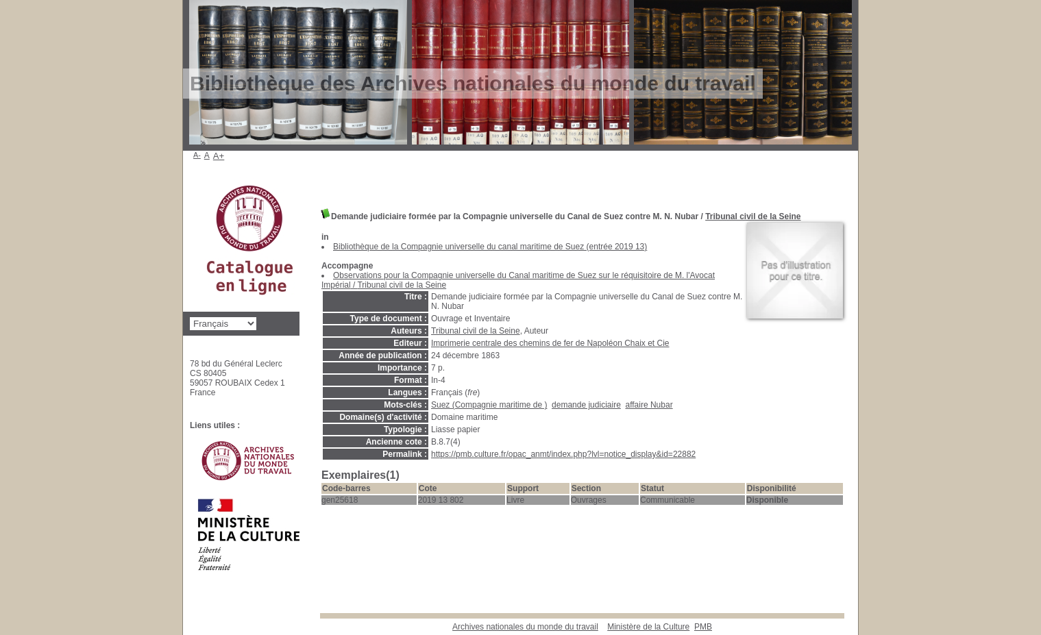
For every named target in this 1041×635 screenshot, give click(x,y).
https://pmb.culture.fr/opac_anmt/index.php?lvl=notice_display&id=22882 (563, 454)
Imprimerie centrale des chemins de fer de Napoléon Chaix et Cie (550, 343)
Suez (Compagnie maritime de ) (489, 405)
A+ (219, 156)
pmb (703, 627)
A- (197, 155)
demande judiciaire (586, 405)
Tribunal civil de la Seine (752, 216)
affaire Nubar (648, 405)
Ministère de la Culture (648, 627)
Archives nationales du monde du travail (525, 627)
